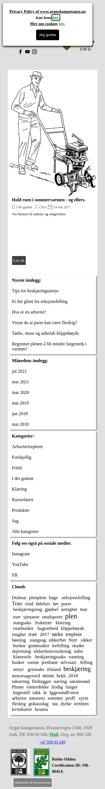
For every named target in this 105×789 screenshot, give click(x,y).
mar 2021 (20, 381)
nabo (78, 651)
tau (54, 703)
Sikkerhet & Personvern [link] (32, 782)
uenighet (69, 609)
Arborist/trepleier (27, 446)
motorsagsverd (26, 675)
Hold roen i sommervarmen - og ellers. (48, 199)
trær (16, 617)
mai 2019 (20, 403)
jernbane (49, 662)
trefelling (60, 645)
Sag (15, 520)
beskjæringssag (27, 609)
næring (60, 681)
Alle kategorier (25, 531)
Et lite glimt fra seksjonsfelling (39, 301)
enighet (19, 634)
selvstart (68, 662)
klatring (63, 622)
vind (29, 603)
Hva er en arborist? (29, 312)
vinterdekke (37, 687)
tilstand (54, 669)
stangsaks (21, 622)
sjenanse (31, 617)
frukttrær (43, 622)
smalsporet (52, 617)
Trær (17, 603)
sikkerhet (57, 640)
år (45, 692)
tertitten (81, 703)
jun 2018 (20, 413)
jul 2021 (19, 371)
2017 (44, 634)
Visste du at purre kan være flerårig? (44, 322)
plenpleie (37, 597)
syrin (83, 698)
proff (70, 698)
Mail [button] (53, 734)
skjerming (21, 651)
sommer (55, 698)
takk (36, 692)
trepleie (74, 634)
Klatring (19, 489)
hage (53, 597)
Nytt (73, 640)
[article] (52, 168)
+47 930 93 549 (52, 742)
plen (71, 616)
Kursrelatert (22, 499)
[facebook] (20, 51)
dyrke (65, 703)
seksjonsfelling (75, 597)
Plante (18, 687)
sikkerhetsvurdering (52, 651)
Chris (42, 207)
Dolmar (19, 597)
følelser (43, 603)
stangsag (37, 640)
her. (56, 17)
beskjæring (77, 668)
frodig (57, 687)
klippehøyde (72, 628)
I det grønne (24, 207)
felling (86, 662)
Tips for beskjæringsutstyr (35, 290)
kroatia (41, 709)
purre (66, 603)
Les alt (18, 260)
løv (56, 603)
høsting (19, 640)
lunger (72, 687)
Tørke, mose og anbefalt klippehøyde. (46, 333)
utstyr (18, 669)
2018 (73, 675)
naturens (37, 698)
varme (33, 662)
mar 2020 (20, 392)
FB (15, 575)
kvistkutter (22, 709)
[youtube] (27, 51)
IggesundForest (64, 692)
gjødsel (52, 609)
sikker (86, 640)
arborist (19, 698)
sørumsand (79, 681)
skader (78, 645)
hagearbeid (47, 628)
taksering (20, 681)
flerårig (19, 703)
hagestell (21, 692)
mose (48, 675)
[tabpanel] (74, 768)
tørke (57, 634)
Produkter (21, 510)
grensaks (36, 669)
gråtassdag (39, 703)
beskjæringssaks (50, 656)
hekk (61, 675)
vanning (76, 656)
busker (19, 645)
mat (83, 609)
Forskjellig (21, 457)
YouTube (20, 564)
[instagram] (34, 51)
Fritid (17, 467)
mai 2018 (20, 424)
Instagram (21, 553)
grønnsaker (38, 645)
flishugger (41, 681)
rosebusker (23, 628)
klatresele (21, 656)
